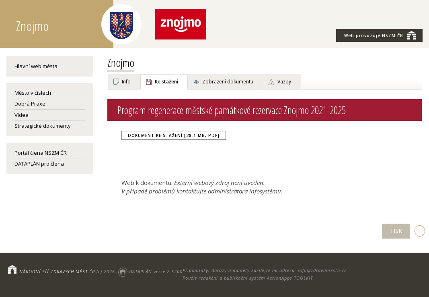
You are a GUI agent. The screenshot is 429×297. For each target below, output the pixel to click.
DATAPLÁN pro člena (39, 163)
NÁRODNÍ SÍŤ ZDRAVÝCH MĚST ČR (57, 271)
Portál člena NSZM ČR (40, 152)
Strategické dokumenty (42, 125)
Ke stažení (166, 81)
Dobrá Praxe (29, 103)
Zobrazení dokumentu (227, 81)
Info (126, 81)
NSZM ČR (380, 35)
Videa (21, 114)
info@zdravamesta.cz (322, 270)
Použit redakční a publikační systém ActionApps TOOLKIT (248, 278)
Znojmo (120, 62)
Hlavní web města (35, 66)
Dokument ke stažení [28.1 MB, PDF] (174, 135)
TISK (396, 231)
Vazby (284, 81)
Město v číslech (32, 92)
